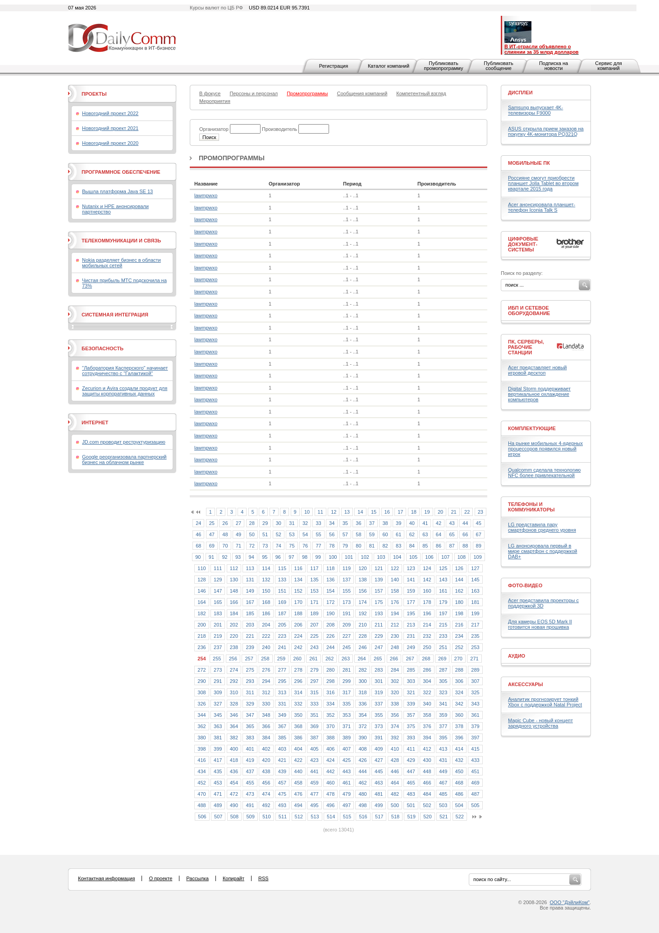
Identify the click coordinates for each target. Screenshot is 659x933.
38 (385, 523)
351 (314, 715)
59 (372, 534)
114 (266, 568)
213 (411, 624)
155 (347, 591)
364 (234, 726)
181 (475, 602)
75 (291, 545)
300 (362, 681)
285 (411, 670)
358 (427, 715)
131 (250, 579)
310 (234, 692)
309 (218, 692)
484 (427, 794)
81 (372, 545)
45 (478, 523)
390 (362, 737)
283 (379, 670)
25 (212, 523)
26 (225, 523)
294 (266, 681)
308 (201, 692)
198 (459, 613)
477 (314, 794)
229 (379, 636)
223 (282, 636)
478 (330, 794)
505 (475, 805)
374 (395, 726)
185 (250, 613)
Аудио (516, 656)
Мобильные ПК (529, 163)
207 (314, 624)
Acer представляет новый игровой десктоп (537, 370)
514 (331, 816)
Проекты (94, 94)
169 (282, 602)
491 (250, 805)
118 (330, 568)
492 (266, 805)
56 (331, 534)
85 (425, 545)
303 (411, 681)
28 (252, 523)
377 (443, 726)
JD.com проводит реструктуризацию (123, 442)
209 (347, 624)
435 (218, 771)
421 (282, 760)
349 (282, 715)
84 (412, 545)
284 (395, 670)
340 (427, 703)
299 (347, 681)
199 (475, 613)
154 (330, 591)
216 (459, 624)
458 (298, 782)
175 (379, 602)
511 (283, 816)
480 (362, 794)
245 (347, 647)
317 (347, 692)
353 (347, 715)
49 (238, 534)
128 (201, 579)
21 (454, 512)
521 (443, 816)
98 (304, 557)
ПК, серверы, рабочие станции (526, 347)
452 (201, 782)
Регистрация (333, 66)
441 (314, 771)
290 (201, 681)
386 (298, 737)
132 (266, 579)
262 (329, 658)
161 (443, 591)
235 (475, 636)
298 (330, 681)
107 (445, 557)
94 (251, 557)
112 (234, 568)
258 (265, 658)
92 (224, 557)
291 (218, 681)
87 (451, 545)
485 (443, 794)
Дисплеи (520, 92)
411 (411, 749)
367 (282, 726)
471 (218, 794)
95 (264, 557)
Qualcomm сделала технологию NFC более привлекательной (544, 472)
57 (345, 534)
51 (265, 534)
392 (395, 737)
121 (379, 568)
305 (443, 681)
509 (250, 816)
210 (362, 624)
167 (250, 602)
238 (234, 647)
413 (443, 749)
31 (291, 523)
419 (250, 760)
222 (266, 636)
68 (198, 545)
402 (266, 749)
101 (349, 557)
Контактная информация (106, 878)
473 (250, 794)
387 (314, 737)
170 (298, 602)
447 (411, 771)
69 (212, 545)
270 (458, 658)
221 (250, 636)
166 (234, 602)
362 (201, 726)
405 (314, 749)
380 (201, 737)
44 (465, 523)
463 (379, 782)
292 (234, 681)
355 (379, 715)
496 (330, 805)
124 (427, 568)
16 (387, 512)
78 (331, 545)
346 (234, 715)
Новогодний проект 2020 (110, 143)
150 (266, 591)
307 (475, 681)
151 (282, 591)
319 (379, 692)
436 (234, 771)
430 (427, 760)
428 (395, 760)
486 (459, 794)
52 (278, 534)
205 (282, 624)
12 (333, 512)
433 (475, 760)
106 (429, 557)
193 (379, 613)
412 (427, 749)
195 (411, 613)
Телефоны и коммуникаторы (531, 506)
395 (443, 737)
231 (411, 636)
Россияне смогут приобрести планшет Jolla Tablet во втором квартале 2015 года (543, 183)
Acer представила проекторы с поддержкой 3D (543, 603)
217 (475, 624)
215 (443, 624)
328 (234, 703)
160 (427, 591)
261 (313, 658)
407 (347, 749)
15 (373, 512)
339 (411, 703)
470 (201, 794)
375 (411, 726)
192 (362, 613)
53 (291, 534)
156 (362, 591)
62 (412, 534)
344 (201, 715)
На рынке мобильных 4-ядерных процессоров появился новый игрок (545, 449)
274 (234, 670)
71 (238, 545)
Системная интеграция (115, 314)
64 (438, 534)
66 (465, 534)
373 (379, 726)
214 (427, 624)
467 (443, 782)
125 (443, 568)
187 (282, 613)
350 (298, 715)
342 (459, 703)
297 (314, 681)
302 (395, 681)
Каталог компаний (388, 66)
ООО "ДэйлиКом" (570, 902)
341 (443, 703)
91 (211, 557)
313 (282, 692)
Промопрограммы (232, 158)
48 (225, 534)
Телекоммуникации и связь (121, 240)
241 (282, 647)
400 (234, 749)
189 (314, 613)
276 (266, 670)
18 (413, 512)
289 (475, 670)
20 (440, 512)
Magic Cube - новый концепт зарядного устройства (540, 723)
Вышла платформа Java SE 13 (117, 191)
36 (358, 523)
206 (298, 624)
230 (395, 636)
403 (282, 749)
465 (411, 782)
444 (362, 771)
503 (443, 805)
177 (411, 602)
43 (451, 523)
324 (459, 692)
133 (282, 579)
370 (330, 726)
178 (427, 602)
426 (362, 760)
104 (397, 557)
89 (478, 545)
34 (331, 523)
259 (281, 658)
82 (385, 545)
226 (330, 636)
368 (298, 726)
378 (459, 726)
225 (314, 636)
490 (234, 805)
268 (426, 658)
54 (305, 534)
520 (427, 816)
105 (413, 557)
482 (395, 794)
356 (395, 715)
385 (282, 737)
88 (465, 545)
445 (379, 771)
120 (362, 568)
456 (266, 782)
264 (361, 658)
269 (442, 658)
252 (459, 647)
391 (379, 737)
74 (278, 545)
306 (459, 681)
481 (379, 794)
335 (347, 703)
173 (347, 602)
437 (250, 771)
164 (201, 602)
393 (411, 737)
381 (218, 737)
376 (427, 726)
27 (238, 523)
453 (218, 782)
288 (459, 670)
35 (345, 523)
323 (443, 692)
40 (412, 523)
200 (201, 624)
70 (225, 545)
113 (250, 568)
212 (395, 624)
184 (234, 613)
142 (427, 579)
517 (379, 816)
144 (459, 579)
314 (298, 692)
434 (201, 771)
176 (395, 602)
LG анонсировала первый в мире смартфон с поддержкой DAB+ (542, 551)
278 (298, 670)
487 (475, 794)
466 (427, 782)
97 (291, 557)
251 (443, 647)
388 (330, 737)
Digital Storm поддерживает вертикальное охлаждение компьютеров (539, 394)
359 (443, 715)
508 (234, 816)
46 (198, 534)
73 (265, 545)
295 (282, 681)
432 (459, 760)
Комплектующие (532, 428)
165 (218, 602)
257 (249, 658)
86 (438, 545)
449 (443, 771)
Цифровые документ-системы (523, 244)
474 (266, 794)
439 (282, 771)
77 (318, 545)
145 (475, 579)
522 (460, 816)
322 (427, 692)
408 (362, 749)
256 (233, 658)
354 (362, 715)
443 (347, 771)
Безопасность (103, 348)
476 (298, 794)
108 (462, 557)
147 (218, 591)
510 (266, 816)
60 (385, 534)
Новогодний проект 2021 (110, 128)
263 (346, 658)
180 (459, 602)
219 (218, 636)
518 (395, 816)
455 (250, 782)
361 (475, 715)
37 (372, 523)
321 (411, 692)
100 (333, 557)
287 (443, 670)
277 (282, 670)
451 (475, 771)
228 (362, 636)
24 (198, 523)
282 (362, 670)
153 (314, 591)
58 (358, 534)
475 (282, 794)
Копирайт (233, 878)
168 (266, 602)
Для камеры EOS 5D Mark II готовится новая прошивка (540, 624)
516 (363, 816)
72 (252, 545)
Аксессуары (525, 684)
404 (298, 749)
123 (411, 568)
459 (314, 782)
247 (379, 647)
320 (395, 692)
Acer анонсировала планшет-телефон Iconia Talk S (541, 207)
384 (266, 737)
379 (475, 726)
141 (411, 579)
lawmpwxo (205, 195)
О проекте (160, 878)
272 (201, 670)
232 (427, 636)
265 (378, 658)
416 (201, 760)
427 (379, 760)
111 (218, 568)
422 (298, 760)
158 (395, 591)
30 (278, 523)
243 (314, 647)
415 (475, 749)
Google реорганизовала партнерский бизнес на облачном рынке (124, 459)
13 (347, 512)
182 (201, 613)
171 (314, 602)
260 (297, 658)
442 (330, 771)
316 (330, 692)
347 (250, 715)
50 (252, 534)
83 (398, 545)
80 (358, 545)
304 (427, 681)
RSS (263, 878)
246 (362, 647)
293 (250, 681)
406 (330, 749)
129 (218, 579)
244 (330, 647)
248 (395, 647)
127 (475, 568)
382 (234, 737)
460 (330, 782)
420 (266, 760)
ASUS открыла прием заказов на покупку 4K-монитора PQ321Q (546, 131)
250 (427, 647)
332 (298, 703)
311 (250, 692)
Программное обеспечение (121, 172)
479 (347, 794)
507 (218, 816)
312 (266, 692)
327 (218, 703)
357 (411, 715)
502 (427, 805)
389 (347, 737)
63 (425, 534)
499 (379, 805)
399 (218, 749)
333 (314, 703)
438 (266, 771)
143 (443, 579)
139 (379, 579)
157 (379, 591)
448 (427, 771)
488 (201, 805)
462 (362, 782)
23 (480, 512)
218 (201, 636)
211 (379, 624)
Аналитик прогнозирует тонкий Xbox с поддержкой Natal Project (545, 701)
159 (411, 591)
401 (250, 749)
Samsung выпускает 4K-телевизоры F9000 (535, 110)
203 (250, 624)
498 (362, 805)
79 (345, 545)
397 (475, 737)
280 (330, 670)
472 (234, 794)
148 (234, 591)
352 (330, 715)
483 (411, 794)
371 (347, 726)
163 (475, 591)
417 (218, 760)
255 (217, 658)
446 (395, 771)
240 (266, 647)
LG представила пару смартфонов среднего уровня (542, 527)
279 (314, 670)
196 (427, 613)
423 (314, 760)
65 (451, 534)
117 (314, 568)
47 (212, 534)
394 (427, 737)
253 (475, 647)
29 (265, 523)
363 (218, 726)
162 (459, 591)
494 (298, 805)
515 (347, 816)
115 (282, 568)
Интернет (95, 422)
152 (298, 591)
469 (475, 782)
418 (234, 760)
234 (459, 636)
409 (379, 749)
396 (459, 737)
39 (398, 523)
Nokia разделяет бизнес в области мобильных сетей (121, 262)
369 (314, 726)
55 (318, 534)
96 (278, 557)
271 (474, 658)
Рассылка (197, 878)
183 (218, 613)
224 (298, 636)
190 (330, 613)
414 (459, 749)
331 (282, 703)
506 (202, 816)
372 (362, 726)
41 (425, 523)
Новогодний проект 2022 (110, 113)
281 (347, 670)
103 (381, 557)
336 (362, 703)
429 (411, 760)
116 (298, 568)
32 (305, 523)
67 (478, 534)
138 (362, 579)
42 (438, 523)
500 (395, 805)
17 (400, 512)
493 (282, 805)
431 (443, 760)
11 (320, 512)
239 (250, 647)
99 (318, 557)
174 (362, 602)
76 (305, 545)
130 (234, 579)
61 (398, 534)
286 (427, 670)
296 (298, 681)
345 (218, 715)
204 (266, 624)
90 (198, 557)
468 (459, 782)
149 (250, 591)
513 (315, 816)
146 (201, 591)
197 (443, 613)
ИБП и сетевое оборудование (529, 310)
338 (395, 703)
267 (410, 658)
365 (250, 726)
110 (201, 568)
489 (218, 805)
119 (347, 568)
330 (266, 703)
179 (443, 602)
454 (234, 782)
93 (238, 557)
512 (299, 816)
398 (201, 749)
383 (250, 737)
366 (266, 726)
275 (250, 670)
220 (234, 636)
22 (467, 512)
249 (411, 647)
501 (411, 805)
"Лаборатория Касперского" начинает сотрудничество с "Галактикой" (125, 370)
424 (330, 760)
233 (443, 636)
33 (318, 523)
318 (362, 692)
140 (395, 579)
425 (347, 760)
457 (282, 782)
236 (201, 647)
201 (218, 624)
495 (314, 805)
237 (218, 647)
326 (201, 703)
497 (347, 805)
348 (266, 715)
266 (394, 658)
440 (298, 771)
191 (347, 613)
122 (395, 568)
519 (411, 816)
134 (298, 579)
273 (218, 670)
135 (314, 579)
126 (459, 568)
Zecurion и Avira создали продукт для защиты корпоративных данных (124, 390)
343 (475, 703)
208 (330, 624)
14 (360, 512)
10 (307, 512)
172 (330, 602)
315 (314, 692)
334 (330, 703)
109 (477, 557)
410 (395, 749)
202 (234, 624)
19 (427, 512)
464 (395, 782)
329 (250, 703)
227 (347, 636)
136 (330, 579)
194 (395, 613)
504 (459, 805)
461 (347, 782)
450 (459, 771)
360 (459, 715)
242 (298, 647)
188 (298, 613)
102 (365, 557)
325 (475, 692)
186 (266, 613)
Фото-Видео (525, 585)
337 (379, 703)
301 (379, 681)
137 (347, 579)
